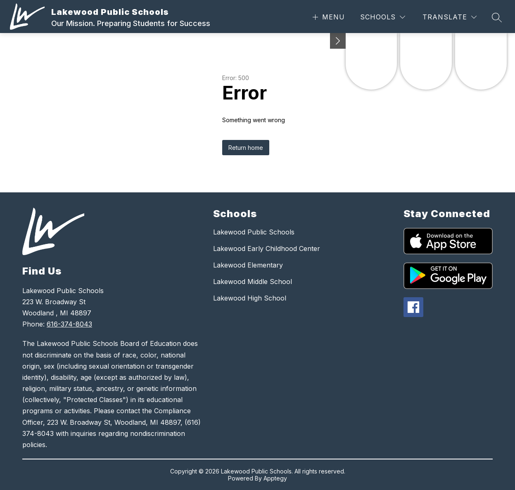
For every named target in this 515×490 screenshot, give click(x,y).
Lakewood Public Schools (253, 232)
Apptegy (275, 478)
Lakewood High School (249, 298)
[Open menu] (328, 17)
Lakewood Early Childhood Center (266, 248)
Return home (245, 147)
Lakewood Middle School (252, 281)
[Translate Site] (449, 17)
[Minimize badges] (338, 41)
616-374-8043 (69, 324)
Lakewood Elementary (248, 265)
